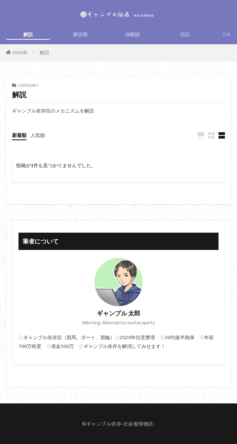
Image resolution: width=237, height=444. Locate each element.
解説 (28, 34)
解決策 (80, 34)
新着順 (19, 135)
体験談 (132, 34)
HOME (20, 52)
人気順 (38, 135)
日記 (185, 34)
